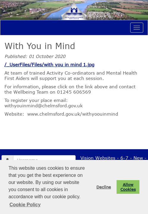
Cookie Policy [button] (25, 204)
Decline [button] (103, 187)
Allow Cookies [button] (128, 187)
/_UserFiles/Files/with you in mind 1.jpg (49, 64)
